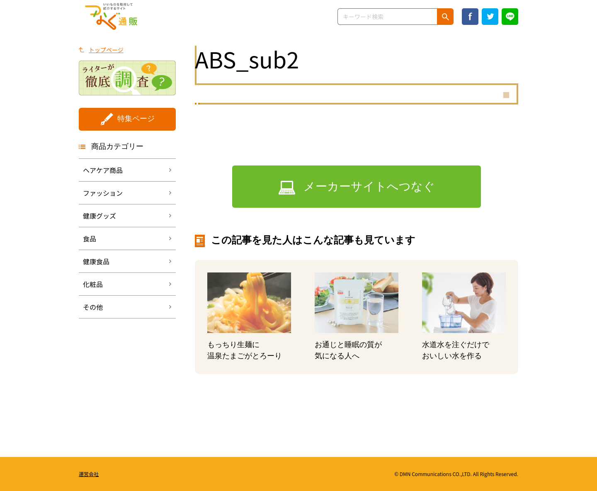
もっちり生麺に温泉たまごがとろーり (244, 350)
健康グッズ (99, 216)
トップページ (106, 50)
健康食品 (96, 261)
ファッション (103, 193)
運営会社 (89, 473)
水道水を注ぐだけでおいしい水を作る (455, 350)
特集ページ (136, 118)
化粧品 (93, 284)
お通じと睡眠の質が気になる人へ (348, 350)
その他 (93, 307)
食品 (89, 238)
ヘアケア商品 (103, 170)
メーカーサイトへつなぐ (369, 186)
